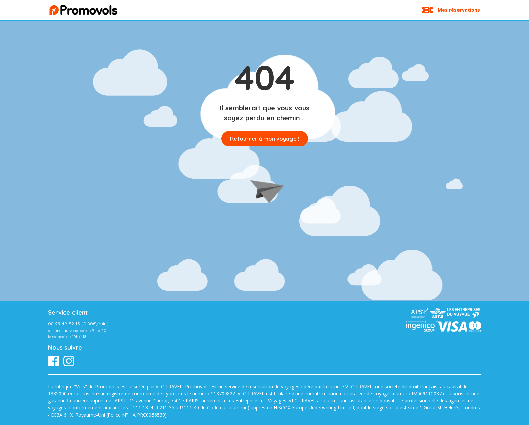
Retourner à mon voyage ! (264, 138)
